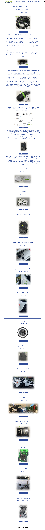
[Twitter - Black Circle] (23, 527)
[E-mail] (27, 527)
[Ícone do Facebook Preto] (40, 1)
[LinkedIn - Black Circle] (20, 527)
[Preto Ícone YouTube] (44, 1)
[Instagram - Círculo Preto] (19, 527)
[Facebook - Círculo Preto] (17, 527)
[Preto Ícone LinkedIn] (43, 1)
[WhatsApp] (25, 527)
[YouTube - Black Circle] (22, 527)
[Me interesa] (23, 32)
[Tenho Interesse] (23, 67)
